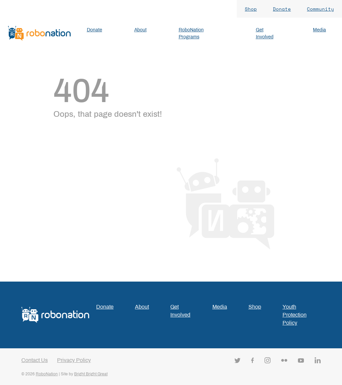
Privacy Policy (74, 360)
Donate (282, 8)
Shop (251, 8)
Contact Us (34, 360)
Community (320, 8)
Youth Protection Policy (295, 315)
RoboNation (47, 374)
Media (219, 307)
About (142, 307)
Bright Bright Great (91, 374)
